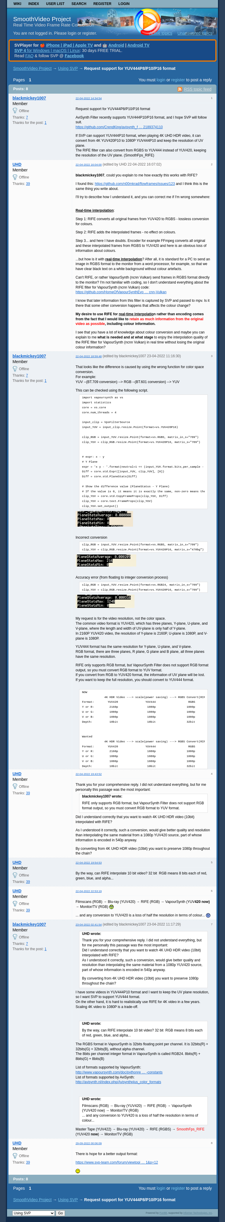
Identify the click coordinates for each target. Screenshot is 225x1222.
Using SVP (68, 68)
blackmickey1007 (29, 98)
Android (116, 45)
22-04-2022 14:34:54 (89, 98)
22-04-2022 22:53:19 (89, 891)
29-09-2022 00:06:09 (89, 1143)
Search (78, 4)
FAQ (29, 55)
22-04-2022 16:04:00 (89, 164)
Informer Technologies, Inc (197, 1212)
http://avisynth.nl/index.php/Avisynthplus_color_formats (118, 1082)
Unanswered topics (195, 33)
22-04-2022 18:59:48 (89, 356)
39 (28, 184)
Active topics (160, 33)
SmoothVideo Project (42, 19)
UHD (17, 164)
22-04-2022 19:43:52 (89, 774)
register (178, 79)
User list (55, 4)
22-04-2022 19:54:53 (89, 862)
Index (33, 4)
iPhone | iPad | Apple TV (69, 45)
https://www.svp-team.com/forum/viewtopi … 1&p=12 (117, 1162)
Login (123, 4)
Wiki (17, 4)
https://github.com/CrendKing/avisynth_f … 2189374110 (119, 127)
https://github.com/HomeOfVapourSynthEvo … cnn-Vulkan (121, 292)
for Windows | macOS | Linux (47, 50)
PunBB (163, 1212)
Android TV (138, 45)
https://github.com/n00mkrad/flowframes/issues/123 (135, 184)
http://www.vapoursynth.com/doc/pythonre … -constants (119, 1072)
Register (102, 4)
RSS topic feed (197, 89)
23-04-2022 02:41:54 (89, 924)
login (161, 79)
